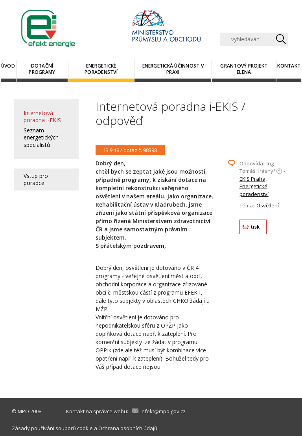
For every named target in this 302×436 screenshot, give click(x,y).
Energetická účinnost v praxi (173, 68)
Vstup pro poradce (36, 179)
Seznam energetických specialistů (41, 137)
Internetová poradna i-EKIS (42, 116)
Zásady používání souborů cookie (52, 428)
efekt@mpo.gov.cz (164, 411)
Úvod (8, 65)
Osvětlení (267, 205)
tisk (255, 226)
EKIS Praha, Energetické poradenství (254, 186)
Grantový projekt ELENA (243, 68)
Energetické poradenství (101, 68)
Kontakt (288, 65)
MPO (23, 411)
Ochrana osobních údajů (127, 428)
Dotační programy (42, 68)
